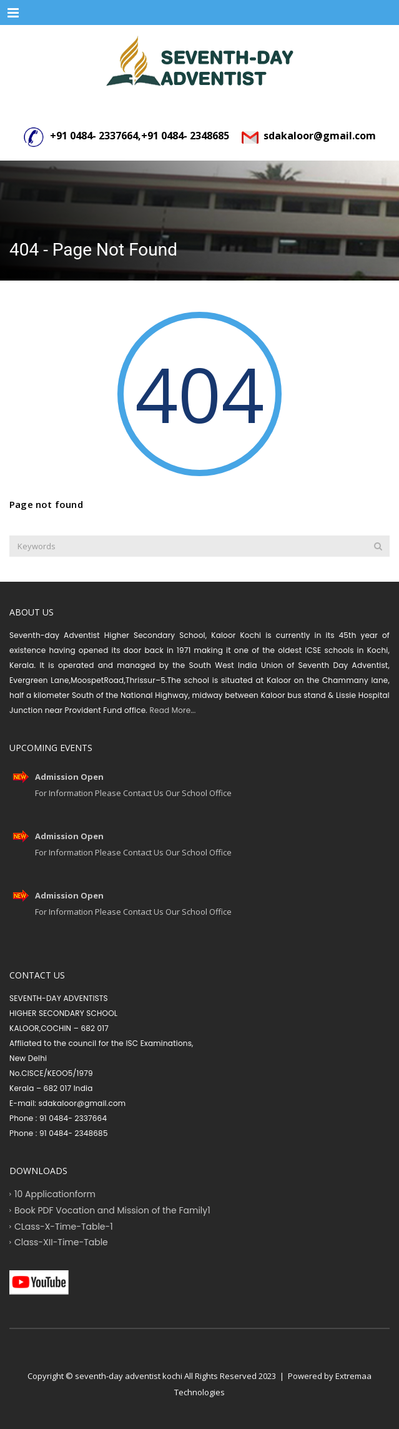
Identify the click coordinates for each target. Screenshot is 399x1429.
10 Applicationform (55, 1194)
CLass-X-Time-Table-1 (63, 1226)
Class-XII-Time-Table (61, 1242)
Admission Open (69, 776)
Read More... (171, 710)
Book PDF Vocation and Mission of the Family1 (112, 1209)
